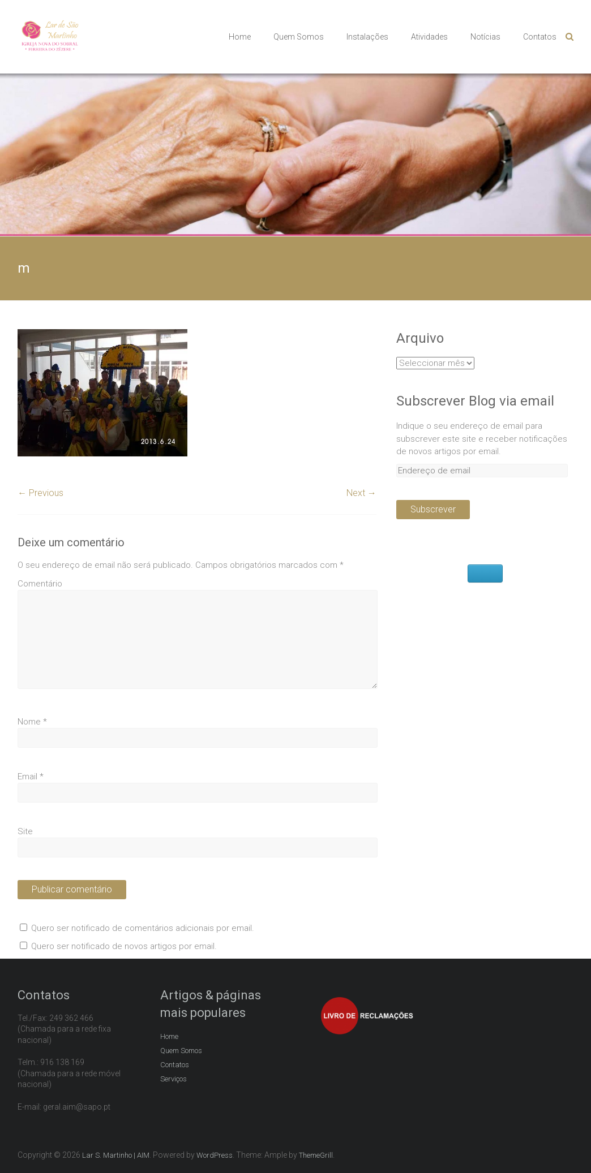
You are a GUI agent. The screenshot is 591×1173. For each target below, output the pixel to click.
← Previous (40, 493)
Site (25, 831)
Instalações (367, 36)
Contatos (539, 36)
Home (240, 36)
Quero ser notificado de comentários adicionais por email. (142, 928)
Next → (361, 493)
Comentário (40, 584)
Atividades (429, 36)
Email (31, 776)
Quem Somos (298, 36)
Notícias (485, 36)
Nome (32, 722)
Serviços (173, 1079)
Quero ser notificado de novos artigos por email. (124, 946)
